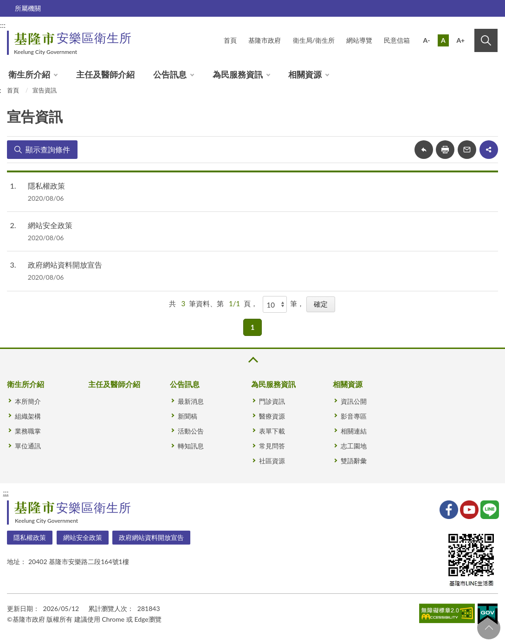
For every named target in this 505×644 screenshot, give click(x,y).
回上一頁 (423, 149)
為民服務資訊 (238, 74)
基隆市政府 (264, 40)
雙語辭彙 (354, 461)
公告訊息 (170, 74)
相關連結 (354, 431)
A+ (460, 40)
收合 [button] (252, 360)
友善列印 (445, 149)
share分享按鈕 (488, 149)
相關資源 (305, 74)
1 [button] (253, 327)
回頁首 (488, 627)
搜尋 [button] (486, 40)
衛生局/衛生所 (314, 40)
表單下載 (272, 431)
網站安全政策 (50, 225)
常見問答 (272, 446)
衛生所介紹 (29, 74)
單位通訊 (28, 446)
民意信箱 (397, 40)
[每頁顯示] (275, 304)
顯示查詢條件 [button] (48, 149)
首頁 (230, 40)
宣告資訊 (44, 90)
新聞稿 (187, 416)
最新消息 (191, 401)
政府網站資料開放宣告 (65, 264)
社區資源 (272, 461)
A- (426, 40)
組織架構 (28, 416)
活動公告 (191, 431)
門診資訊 (272, 401)
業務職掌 (28, 431)
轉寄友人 (467, 149)
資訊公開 (354, 401)
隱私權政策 (46, 185)
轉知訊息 (191, 446)
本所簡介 (28, 401)
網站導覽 (359, 40)
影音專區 (354, 416)
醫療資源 (272, 416)
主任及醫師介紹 (105, 74)
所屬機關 (28, 8)
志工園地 (354, 446)
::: (5, 492)
